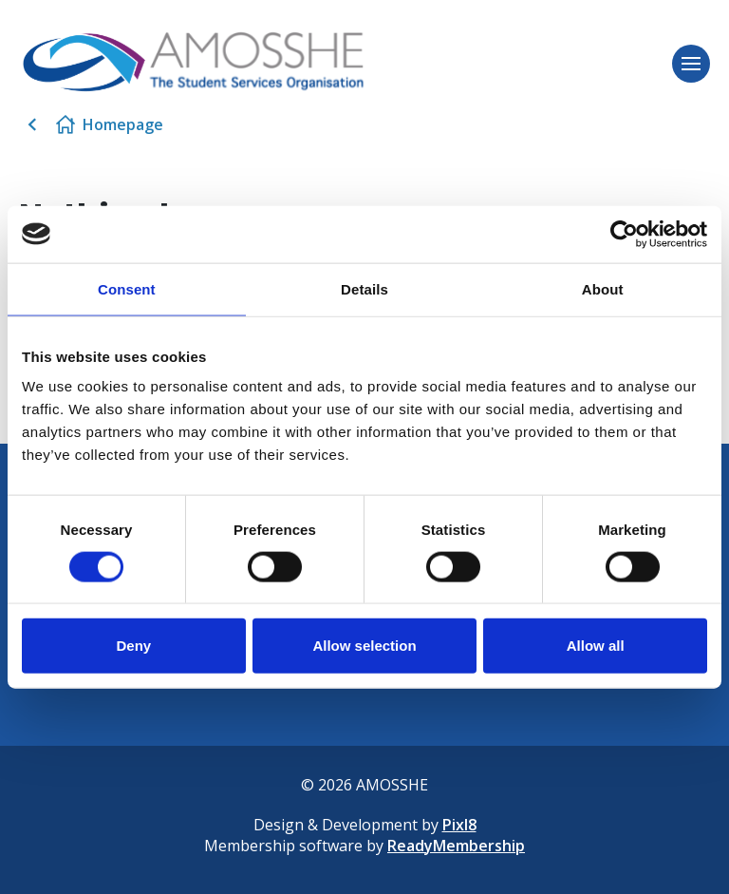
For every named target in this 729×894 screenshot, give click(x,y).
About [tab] (603, 288)
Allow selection (364, 645)
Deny (133, 645)
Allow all (596, 645)
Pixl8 (459, 824)
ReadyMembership (456, 845)
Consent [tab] (127, 288)
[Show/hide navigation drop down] (691, 64)
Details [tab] (364, 288)
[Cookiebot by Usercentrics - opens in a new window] (624, 233)
